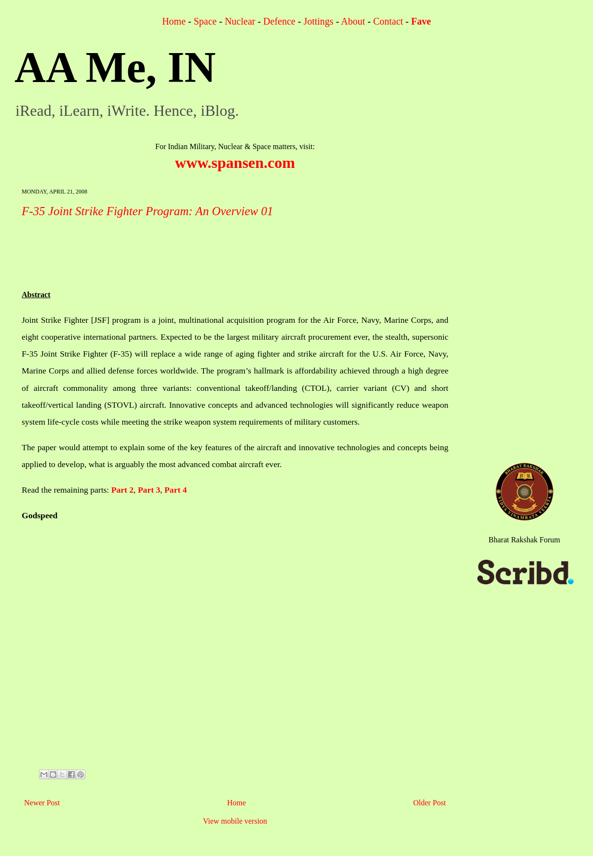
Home (174, 21)
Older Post (429, 803)
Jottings (318, 21)
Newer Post (42, 803)
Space (205, 21)
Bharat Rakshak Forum (524, 540)
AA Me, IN (115, 67)
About (353, 21)
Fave (421, 21)
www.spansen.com (235, 162)
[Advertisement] (197, 250)
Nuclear (240, 21)
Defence (279, 21)
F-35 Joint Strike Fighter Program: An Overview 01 (147, 211)
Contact (388, 21)
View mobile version (235, 821)
